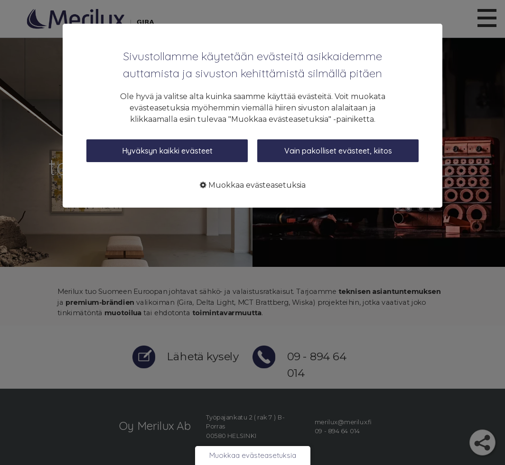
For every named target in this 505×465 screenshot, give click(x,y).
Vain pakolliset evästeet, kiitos (338, 150)
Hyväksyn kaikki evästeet (167, 150)
